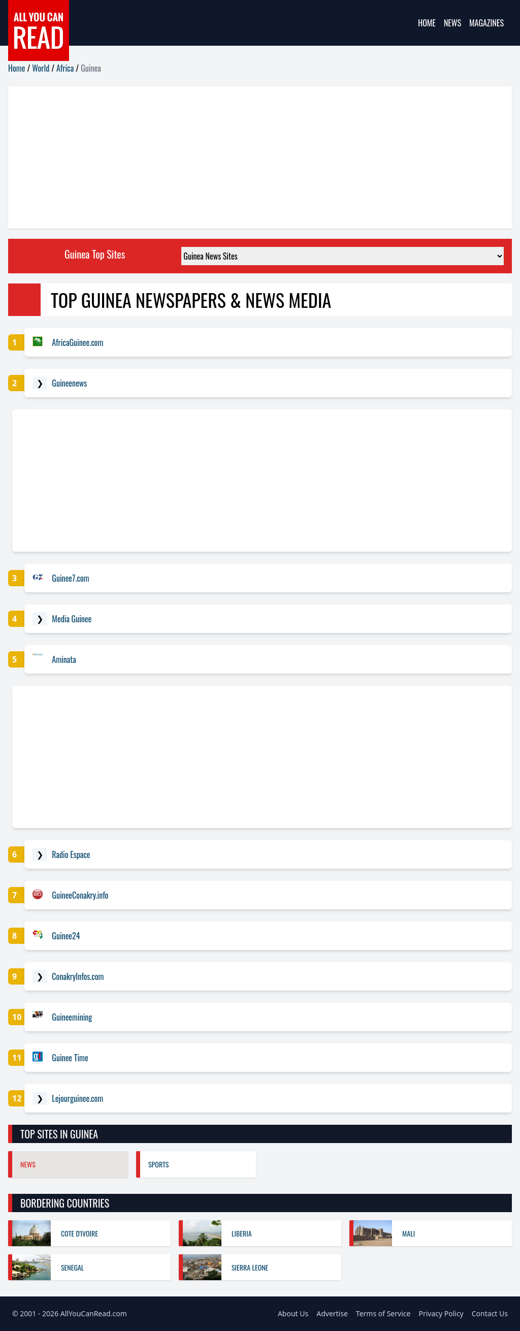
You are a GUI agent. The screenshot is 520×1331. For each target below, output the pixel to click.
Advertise (332, 1313)
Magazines (486, 23)
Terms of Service (383, 1313)
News (452, 23)
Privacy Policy (440, 1313)
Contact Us (490, 1313)
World (40, 68)
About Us (293, 1313)
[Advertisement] (260, 157)
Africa (65, 68)
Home (427, 23)
